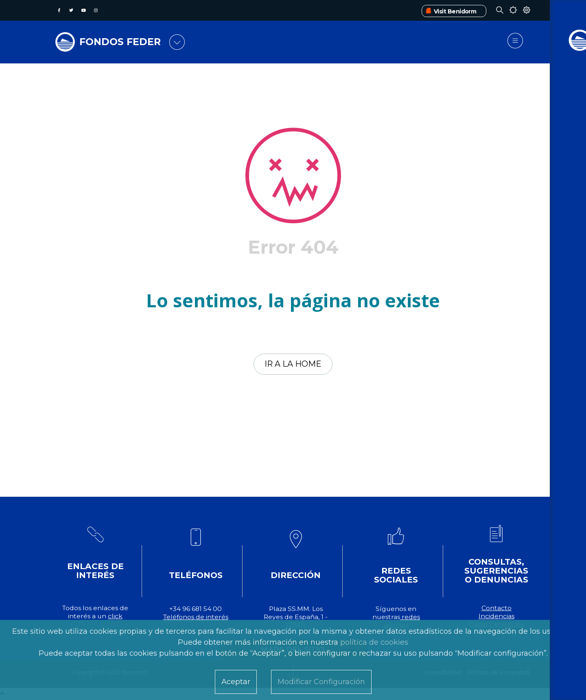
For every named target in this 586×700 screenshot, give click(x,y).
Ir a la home (293, 364)
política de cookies (374, 642)
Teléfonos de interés (195, 617)
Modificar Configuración (321, 681)
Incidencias (496, 617)
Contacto (496, 609)
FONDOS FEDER (121, 41)
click (115, 617)
